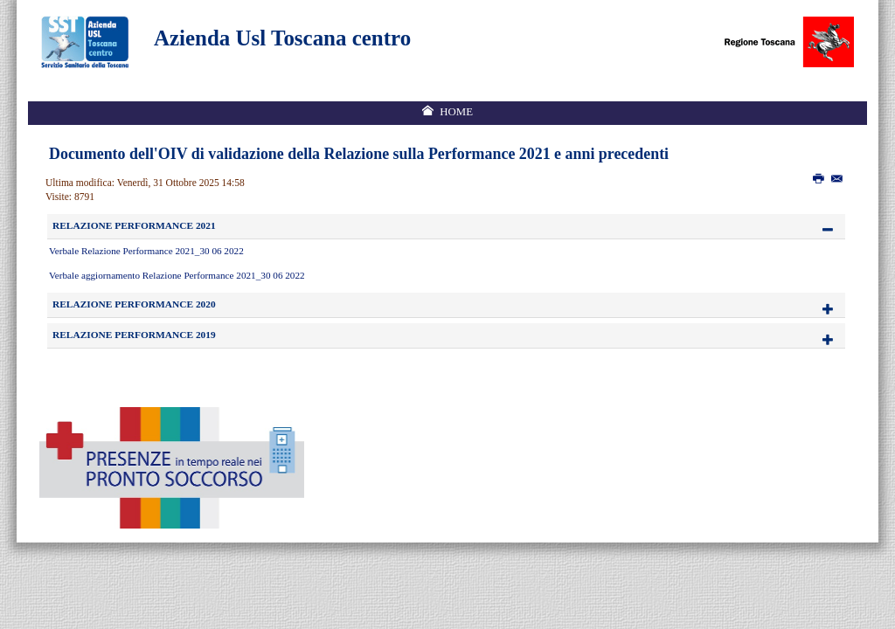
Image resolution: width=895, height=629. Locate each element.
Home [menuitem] (456, 112)
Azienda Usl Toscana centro (282, 38)
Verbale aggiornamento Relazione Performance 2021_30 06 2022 (177, 275)
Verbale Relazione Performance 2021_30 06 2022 (146, 250)
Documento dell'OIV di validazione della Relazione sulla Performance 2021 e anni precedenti (359, 153)
